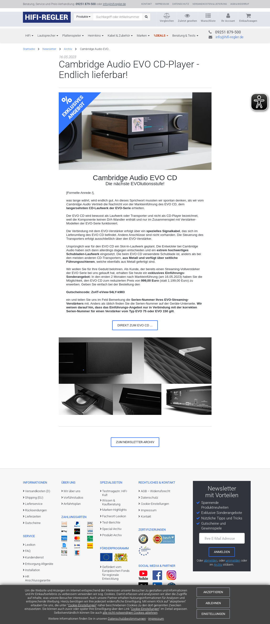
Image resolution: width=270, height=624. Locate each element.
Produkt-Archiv (112, 535)
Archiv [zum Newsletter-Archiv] (218, 564)
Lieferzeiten (33, 516)
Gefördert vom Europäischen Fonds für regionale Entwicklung (116, 572)
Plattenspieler (71, 35)
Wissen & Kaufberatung (111, 502)
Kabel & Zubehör (119, 35)
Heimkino (94, 35)
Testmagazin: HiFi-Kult (114, 493)
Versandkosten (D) (37, 491)
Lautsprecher (46, 35)
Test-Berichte (111, 522)
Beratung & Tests (184, 35)
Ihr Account (228, 20)
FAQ (28, 551)
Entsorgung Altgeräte (39, 564)
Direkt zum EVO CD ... (135, 325)
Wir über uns (72, 491)
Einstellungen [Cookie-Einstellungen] (213, 614)
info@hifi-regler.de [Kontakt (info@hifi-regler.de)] (114, 4)
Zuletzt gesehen (187, 20)
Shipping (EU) (34, 497)
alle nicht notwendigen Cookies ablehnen (130, 612)
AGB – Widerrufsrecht (155, 491)
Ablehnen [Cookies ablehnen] (213, 603)
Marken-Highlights (114, 510)
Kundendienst (34, 557)
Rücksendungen (36, 510)
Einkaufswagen (248, 20)
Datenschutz (180, 4)
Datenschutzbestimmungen (127, 618)
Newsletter (49, 49)
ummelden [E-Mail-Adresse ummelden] (233, 560)
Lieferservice (33, 504)
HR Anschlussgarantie (37, 578)
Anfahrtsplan (72, 504)
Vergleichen (167, 20)
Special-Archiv (112, 529)
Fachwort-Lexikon (114, 516)
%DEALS (159, 35)
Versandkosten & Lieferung (209, 4)
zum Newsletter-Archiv (135, 442)
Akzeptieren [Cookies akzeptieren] (213, 592)
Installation (32, 570)
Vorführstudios (73, 497)
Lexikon (30, 544)
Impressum (156, 618)
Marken (142, 35)
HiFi (28, 35)
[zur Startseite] (47, 17)
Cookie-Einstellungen (82, 605)
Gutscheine (33, 523)
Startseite (29, 49)
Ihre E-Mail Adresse (220, 538)
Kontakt (146, 4)
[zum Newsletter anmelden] (222, 552)
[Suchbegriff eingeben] (117, 17)
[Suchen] (146, 17)
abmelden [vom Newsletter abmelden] (210, 560)
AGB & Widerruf (239, 4)
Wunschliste (208, 20)
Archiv (68, 49)
